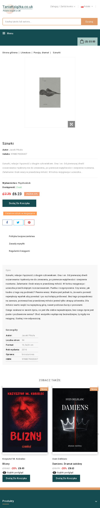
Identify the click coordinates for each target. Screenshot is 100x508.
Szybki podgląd (12, 472)
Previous (3, 434)
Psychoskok (24, 183)
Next (96, 434)
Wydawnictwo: (9, 183)
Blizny (6, 464)
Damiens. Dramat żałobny (67, 464)
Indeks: (6, 154)
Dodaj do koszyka (19, 203)
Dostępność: (9, 187)
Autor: (5, 150)
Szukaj (89, 21)
